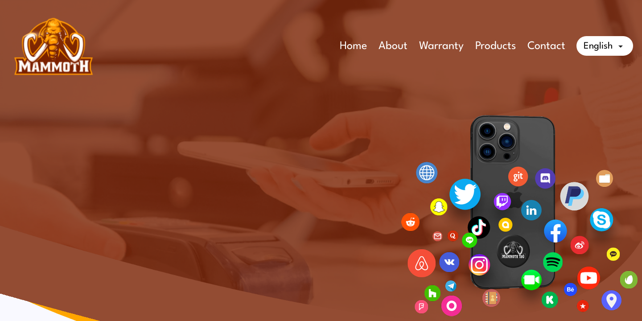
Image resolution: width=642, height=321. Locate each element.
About (393, 46)
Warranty (441, 46)
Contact (546, 46)
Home (353, 46)
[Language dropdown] (605, 46)
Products (495, 46)
